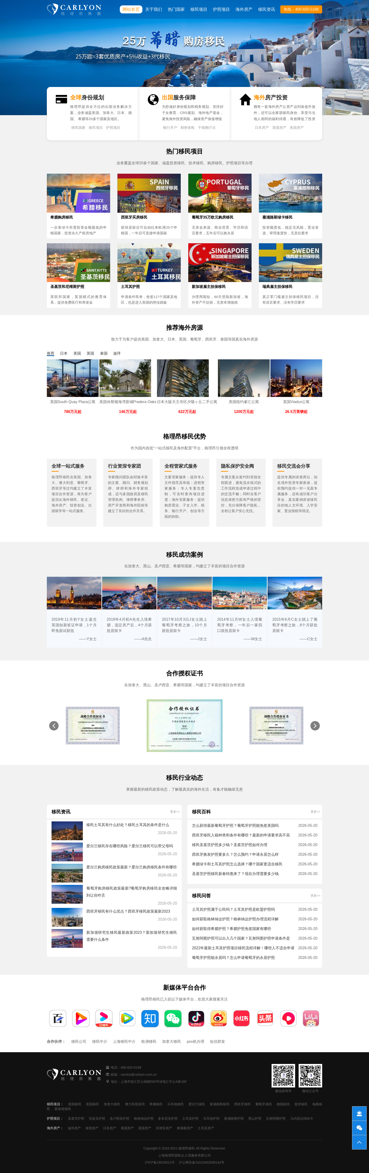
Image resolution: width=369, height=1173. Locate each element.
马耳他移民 (175, 1104)
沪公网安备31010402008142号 (201, 1162)
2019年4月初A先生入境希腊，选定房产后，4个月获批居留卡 (129, 625)
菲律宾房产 (164, 1128)
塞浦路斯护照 (234, 1118)
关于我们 (153, 9)
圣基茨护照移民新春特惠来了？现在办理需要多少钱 (235, 874)
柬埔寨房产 (185, 1128)
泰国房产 (92, 1128)
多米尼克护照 (168, 1118)
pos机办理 (195, 1042)
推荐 (50, 353)
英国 (90, 353)
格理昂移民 (186, 1148)
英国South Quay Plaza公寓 (73, 402)
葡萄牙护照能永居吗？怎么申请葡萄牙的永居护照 (233, 958)
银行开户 (170, 127)
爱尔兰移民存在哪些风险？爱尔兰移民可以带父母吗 (129, 846)
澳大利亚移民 (135, 1104)
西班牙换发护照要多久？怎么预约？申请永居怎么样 (235, 854)
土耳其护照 (190, 1118)
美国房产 (297, 127)
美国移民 (74, 1104)
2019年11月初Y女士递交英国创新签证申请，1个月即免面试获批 (74, 625)
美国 (77, 353)
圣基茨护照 (76, 1118)
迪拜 (117, 353)
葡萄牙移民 (263, 1104)
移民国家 (78, 127)
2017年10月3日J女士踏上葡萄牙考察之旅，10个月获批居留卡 (184, 625)
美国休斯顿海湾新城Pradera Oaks (127, 402)
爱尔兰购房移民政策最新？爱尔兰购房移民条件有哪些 (131, 867)
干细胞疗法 (207, 127)
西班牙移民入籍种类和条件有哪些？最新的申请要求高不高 (241, 835)
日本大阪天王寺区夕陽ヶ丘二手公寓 (187, 402)
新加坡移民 (63, 1109)
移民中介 (99, 1042)
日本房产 (262, 127)
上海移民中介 (124, 1042)
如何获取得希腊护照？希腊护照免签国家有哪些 (231, 929)
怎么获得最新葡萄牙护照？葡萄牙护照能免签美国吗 (235, 826)
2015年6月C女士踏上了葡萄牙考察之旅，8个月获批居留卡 (294, 625)
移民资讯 (266, 9)
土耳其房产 (206, 1128)
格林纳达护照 (144, 1118)
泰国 (104, 353)
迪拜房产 (74, 1128)
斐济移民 (301, 1104)
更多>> (175, 811)
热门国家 (176, 9)
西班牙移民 (242, 1104)
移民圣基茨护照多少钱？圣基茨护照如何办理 (229, 845)
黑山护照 (254, 1118)
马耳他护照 (211, 1118)
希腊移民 (156, 1104)
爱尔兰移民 (197, 1104)
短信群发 (217, 1042)
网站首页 (131, 9)
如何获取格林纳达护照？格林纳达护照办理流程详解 (235, 919)
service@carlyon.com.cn (139, 1074)
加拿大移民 (171, 1042)
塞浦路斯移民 (220, 1104)
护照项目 (221, 9)
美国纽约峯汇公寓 (244, 402)
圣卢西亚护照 (119, 1118)
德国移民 (283, 1104)
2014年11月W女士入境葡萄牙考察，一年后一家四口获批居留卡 (239, 625)
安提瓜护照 (97, 1118)
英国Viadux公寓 (296, 402)
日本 (64, 353)
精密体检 (187, 127)
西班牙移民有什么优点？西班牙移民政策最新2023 (128, 911)
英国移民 (92, 1104)
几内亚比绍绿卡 (301, 1118)
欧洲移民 (148, 1042)
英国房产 (279, 127)
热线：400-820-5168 (301, 9)
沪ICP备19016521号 (160, 1162)
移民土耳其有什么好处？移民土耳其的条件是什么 (127, 825)
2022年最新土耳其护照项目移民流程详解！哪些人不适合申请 (243, 948)
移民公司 (78, 1042)
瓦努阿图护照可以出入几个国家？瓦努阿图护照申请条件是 (241, 938)
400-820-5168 (131, 1067)
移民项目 (198, 9)
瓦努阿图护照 (276, 1118)
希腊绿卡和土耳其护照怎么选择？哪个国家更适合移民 (237, 864)
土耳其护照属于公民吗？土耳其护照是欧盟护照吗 (233, 909)
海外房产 (244, 9)
